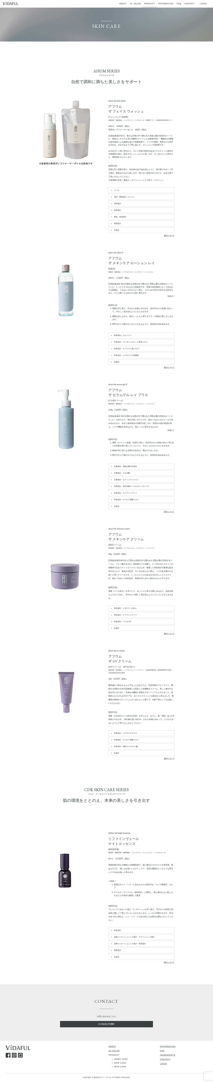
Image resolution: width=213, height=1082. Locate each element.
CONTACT (165, 1059)
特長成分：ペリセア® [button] (120, 621)
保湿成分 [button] (115, 210)
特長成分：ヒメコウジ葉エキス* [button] (124, 348)
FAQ (162, 1051)
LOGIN (163, 1064)
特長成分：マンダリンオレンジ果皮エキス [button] (129, 342)
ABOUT (112, 1047)
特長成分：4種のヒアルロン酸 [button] (124, 746)
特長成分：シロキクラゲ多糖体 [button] (124, 355)
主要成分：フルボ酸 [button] (120, 473)
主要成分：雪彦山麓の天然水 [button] (123, 466)
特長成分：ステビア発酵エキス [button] (124, 499)
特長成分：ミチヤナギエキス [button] (123, 733)
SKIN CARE (120, 1067)
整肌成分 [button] (115, 950)
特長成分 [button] (115, 930)
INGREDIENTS (167, 1055)
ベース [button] (114, 190)
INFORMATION (168, 1047)
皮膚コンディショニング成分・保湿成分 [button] (128, 943)
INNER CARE (121, 1059)
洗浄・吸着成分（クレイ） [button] (122, 197)
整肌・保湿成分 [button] (118, 217)
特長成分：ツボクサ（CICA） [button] (124, 608)
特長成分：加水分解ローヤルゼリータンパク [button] (129, 486)
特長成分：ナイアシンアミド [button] (123, 493)
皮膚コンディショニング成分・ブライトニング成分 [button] (132, 937)
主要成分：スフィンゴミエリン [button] (124, 479)
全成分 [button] (114, 230)
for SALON (114, 1051)
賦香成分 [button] (115, 223)
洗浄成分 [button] (115, 203)
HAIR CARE (120, 1063)
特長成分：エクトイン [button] (121, 335)
